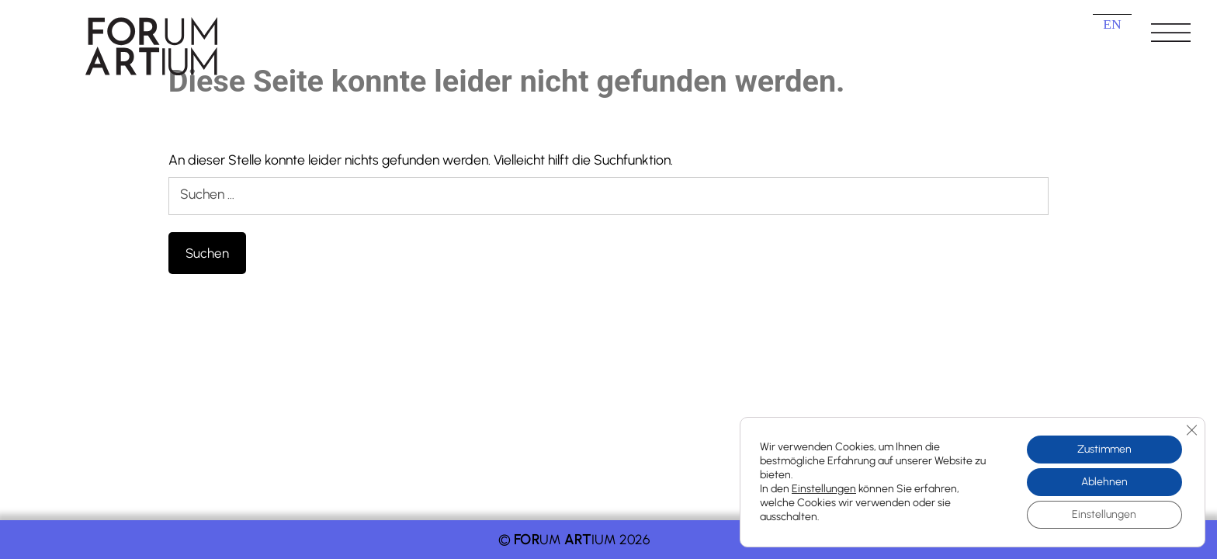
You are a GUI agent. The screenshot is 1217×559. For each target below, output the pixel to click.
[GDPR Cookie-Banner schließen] (1191, 430)
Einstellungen (824, 488)
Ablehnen (1104, 481)
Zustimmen (1104, 449)
